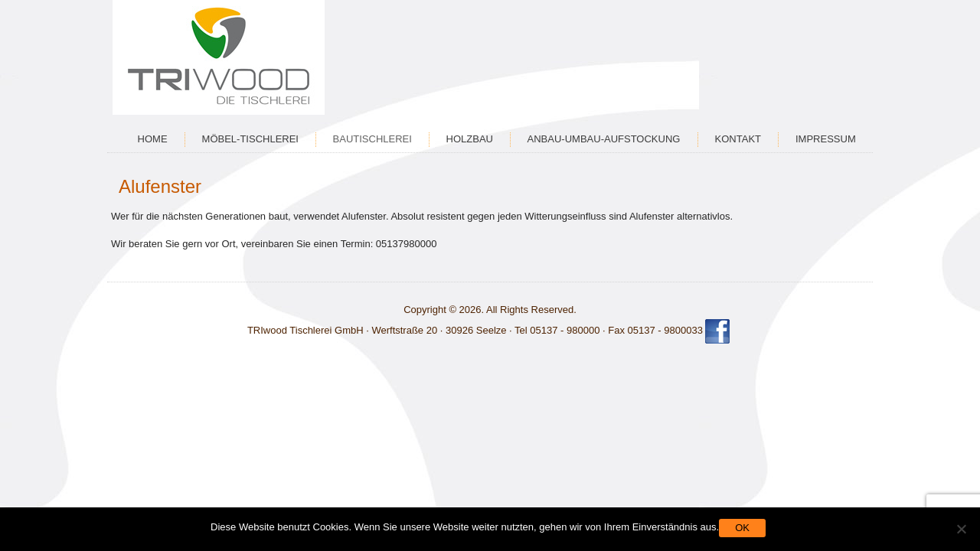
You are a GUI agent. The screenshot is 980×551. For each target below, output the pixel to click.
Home (153, 139)
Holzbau (469, 139)
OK (742, 527)
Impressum (825, 139)
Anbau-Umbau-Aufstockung (604, 139)
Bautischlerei (372, 139)
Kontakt (738, 139)
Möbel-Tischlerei (250, 139)
